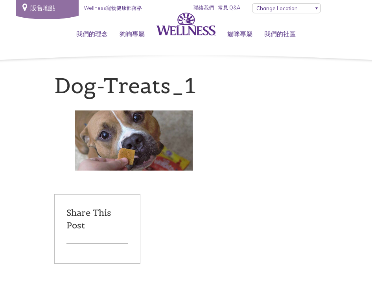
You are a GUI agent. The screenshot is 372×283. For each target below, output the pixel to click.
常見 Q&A (229, 7)
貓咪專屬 (239, 34)
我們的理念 (92, 34)
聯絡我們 (203, 7)
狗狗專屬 (132, 34)
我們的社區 (280, 34)
